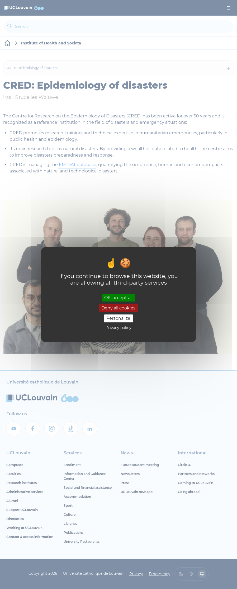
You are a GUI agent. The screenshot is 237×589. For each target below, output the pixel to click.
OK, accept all (118, 297)
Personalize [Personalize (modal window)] (118, 318)
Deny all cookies (118, 308)
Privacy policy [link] (118, 327)
